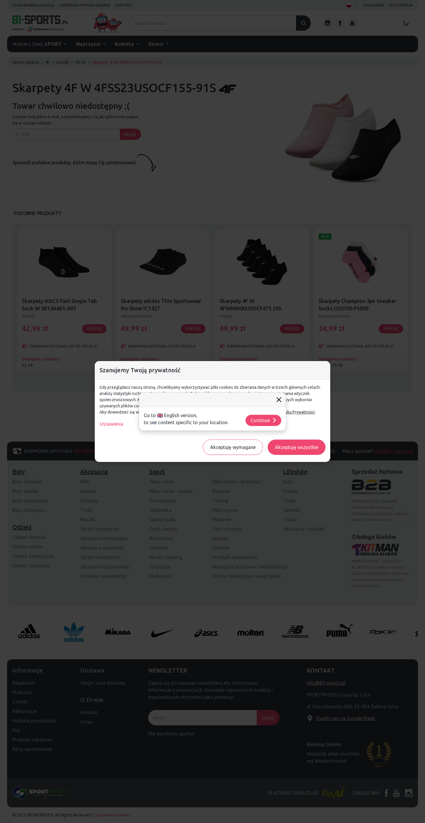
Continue (264, 420)
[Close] (279, 399)
